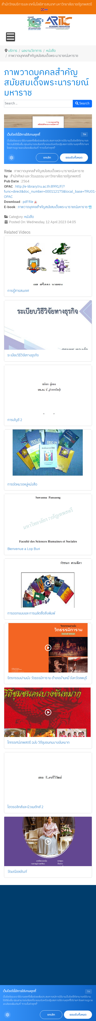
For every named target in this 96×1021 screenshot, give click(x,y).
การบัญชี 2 (14, 420)
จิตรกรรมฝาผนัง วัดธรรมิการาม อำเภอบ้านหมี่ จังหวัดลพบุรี (47, 678)
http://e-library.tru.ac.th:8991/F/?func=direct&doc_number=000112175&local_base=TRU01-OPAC (50, 192)
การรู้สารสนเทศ (18, 291)
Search (82, 103)
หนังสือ (29, 217)
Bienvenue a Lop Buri (23, 549)
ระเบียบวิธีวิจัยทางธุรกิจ (23, 355)
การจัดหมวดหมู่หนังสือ (22, 484)
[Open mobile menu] (10, 36)
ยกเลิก (51, 1015)
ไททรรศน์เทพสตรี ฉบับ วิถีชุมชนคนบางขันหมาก (38, 742)
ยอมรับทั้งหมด (78, 1015)
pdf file (28, 202)
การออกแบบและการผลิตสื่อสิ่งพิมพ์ (31, 613)
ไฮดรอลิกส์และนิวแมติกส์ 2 (25, 807)
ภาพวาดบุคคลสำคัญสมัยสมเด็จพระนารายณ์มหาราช (53, 207)
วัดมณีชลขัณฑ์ (17, 872)
